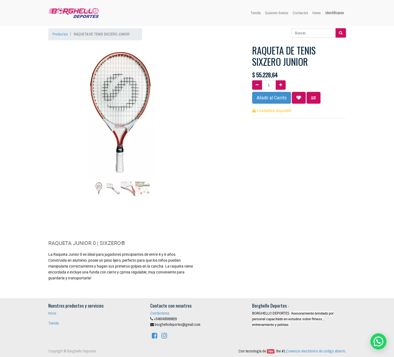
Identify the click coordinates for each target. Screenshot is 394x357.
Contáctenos (160, 313)
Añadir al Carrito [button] (271, 98)
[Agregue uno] (281, 85)
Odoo (270, 351)
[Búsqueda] (341, 33)
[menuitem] (255, 13)
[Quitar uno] (257, 85)
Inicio (52, 313)
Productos (60, 34)
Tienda (53, 323)
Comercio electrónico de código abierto (315, 351)
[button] (59, 98)
